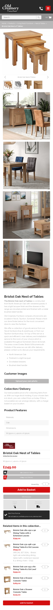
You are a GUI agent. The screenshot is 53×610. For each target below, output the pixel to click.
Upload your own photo (26, 381)
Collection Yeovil (26, 472)
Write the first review (10, 456)
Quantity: (35, 484)
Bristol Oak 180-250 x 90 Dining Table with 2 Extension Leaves (24, 533)
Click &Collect (15, 504)
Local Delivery (26, 477)
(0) (49, 17)
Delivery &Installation (38, 504)
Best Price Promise (25, 514)
